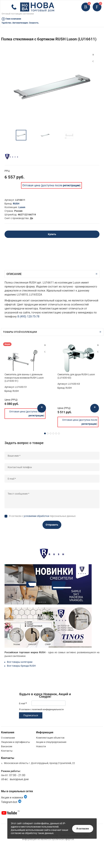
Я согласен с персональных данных (42, 516)
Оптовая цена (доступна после (51, 185)
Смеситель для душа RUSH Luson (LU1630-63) (76, 376)
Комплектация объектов (50, 737)
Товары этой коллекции (20, 332)
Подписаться (30, 715)
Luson (21, 207)
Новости (41, 746)
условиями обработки (36, 516)
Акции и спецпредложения (51, 742)
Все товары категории (19, 662)
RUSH (16, 203)
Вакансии (6, 746)
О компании (8, 737)
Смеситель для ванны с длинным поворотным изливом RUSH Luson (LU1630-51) (24, 377)
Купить (52, 234)
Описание (14, 274)
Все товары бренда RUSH (21, 665)
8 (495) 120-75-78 (28, 316)
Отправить (52, 524)
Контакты (7, 750)
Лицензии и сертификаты (15, 742)
